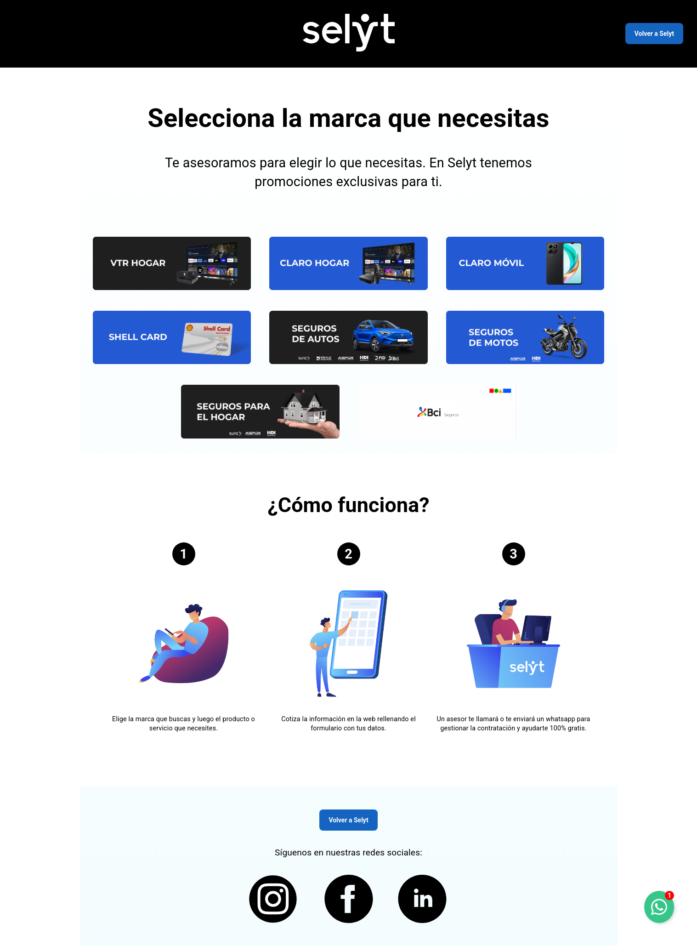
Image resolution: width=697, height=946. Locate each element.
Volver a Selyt (654, 33)
